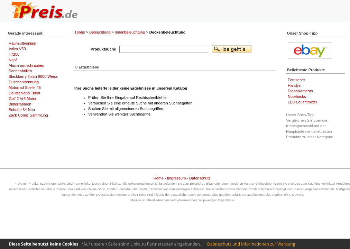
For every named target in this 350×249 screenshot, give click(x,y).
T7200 (14, 54)
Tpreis (79, 32)
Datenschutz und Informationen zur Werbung (251, 244)
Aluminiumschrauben (26, 65)
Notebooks (297, 96)
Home (159, 178)
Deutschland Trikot (24, 93)
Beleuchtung (99, 32)
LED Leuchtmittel (302, 102)
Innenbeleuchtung (130, 32)
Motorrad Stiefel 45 (25, 87)
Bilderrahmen (20, 104)
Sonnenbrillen (20, 71)
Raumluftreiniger (23, 43)
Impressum (176, 178)
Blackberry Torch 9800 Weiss (33, 76)
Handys (294, 85)
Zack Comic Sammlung (28, 115)
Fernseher (296, 80)
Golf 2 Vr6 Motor (22, 98)
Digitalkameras (300, 91)
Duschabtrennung (24, 82)
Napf (13, 60)
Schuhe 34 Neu (22, 110)
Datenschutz (199, 178)
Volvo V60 (17, 49)
